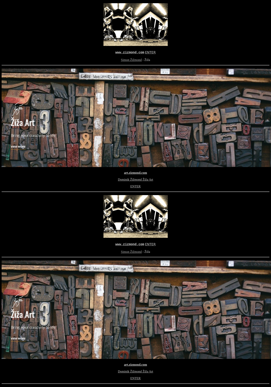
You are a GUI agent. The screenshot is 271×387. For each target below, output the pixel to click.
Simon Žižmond (131, 60)
